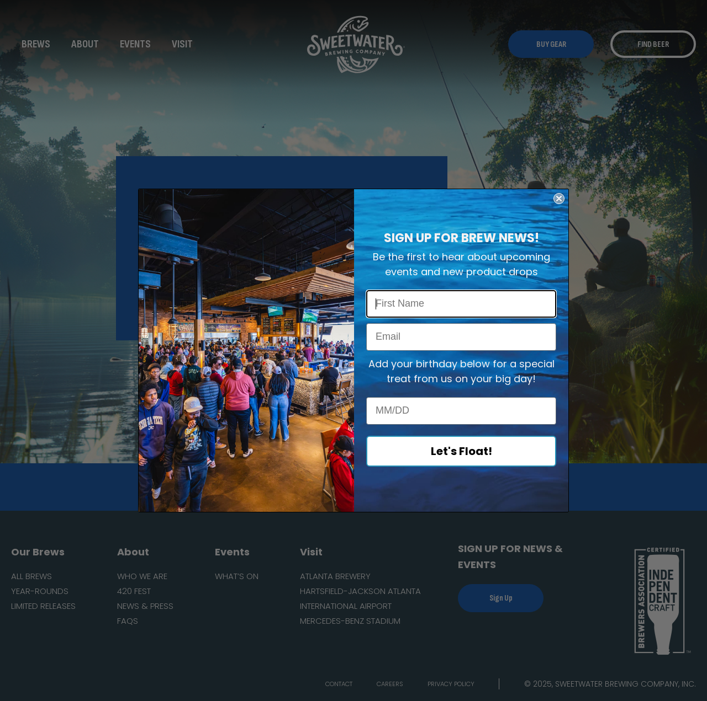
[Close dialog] (558, 198)
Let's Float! (461, 451)
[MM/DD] (461, 411)
